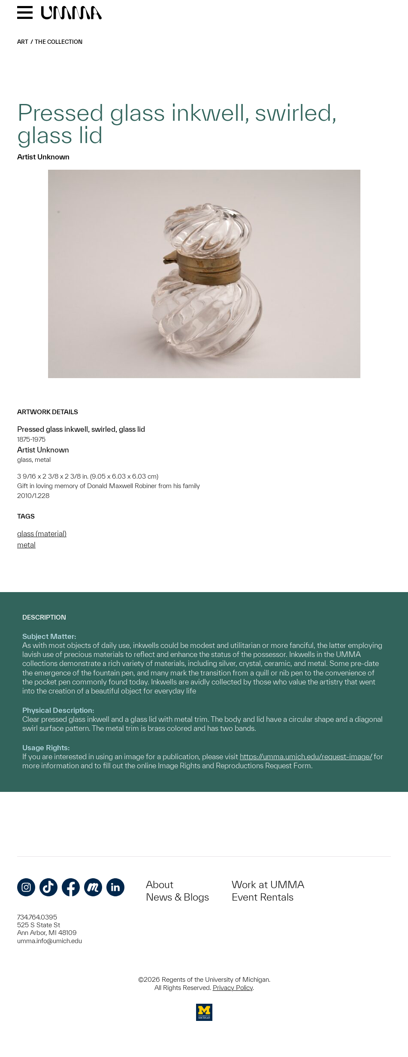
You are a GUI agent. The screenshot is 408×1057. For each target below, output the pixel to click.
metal (26, 545)
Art (22, 42)
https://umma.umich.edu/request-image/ (306, 756)
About (159, 884)
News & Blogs (177, 897)
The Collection (58, 42)
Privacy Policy (233, 987)
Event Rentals (262, 897)
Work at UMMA (268, 884)
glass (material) (41, 533)
